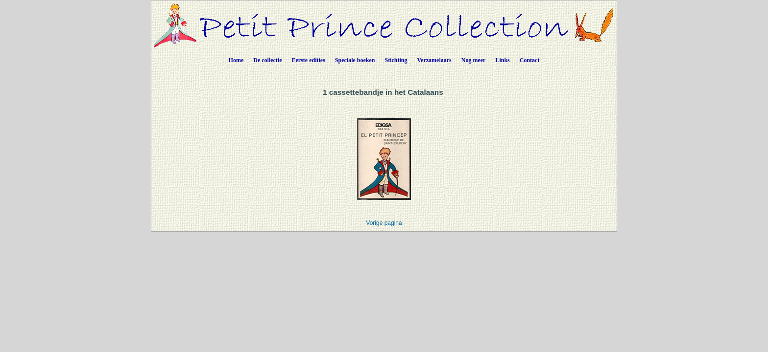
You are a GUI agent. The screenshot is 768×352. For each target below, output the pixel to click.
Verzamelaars (434, 60)
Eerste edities (308, 60)
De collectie (267, 60)
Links (502, 60)
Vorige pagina (384, 223)
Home (236, 60)
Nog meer (473, 60)
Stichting (396, 60)
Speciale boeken (355, 60)
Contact (530, 60)
